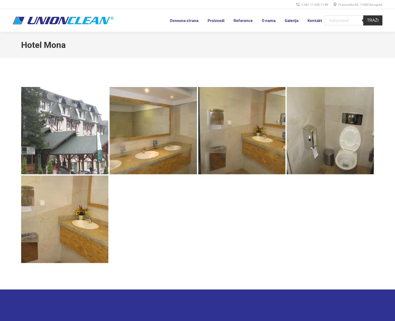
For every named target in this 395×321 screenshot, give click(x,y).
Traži (373, 20)
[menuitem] (184, 20)
